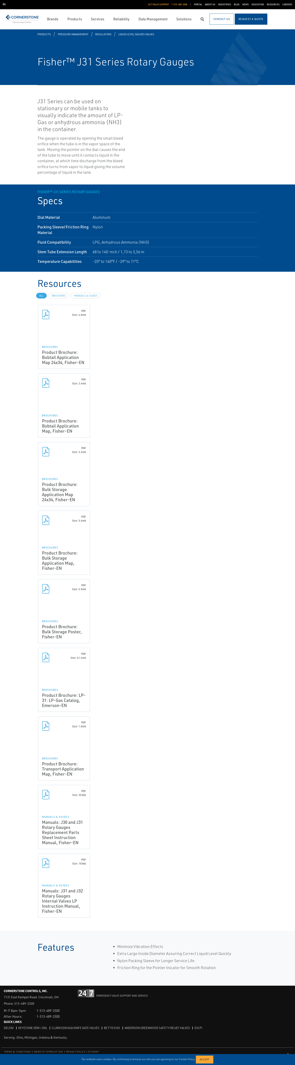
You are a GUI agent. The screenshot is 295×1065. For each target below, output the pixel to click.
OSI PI (201, 1028)
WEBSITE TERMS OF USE (48, 1051)
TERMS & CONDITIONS (17, 1051)
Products (44, 34)
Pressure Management (73, 34)
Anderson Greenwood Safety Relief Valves (159, 1028)
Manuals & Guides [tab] (86, 295)
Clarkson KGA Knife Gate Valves (76, 1028)
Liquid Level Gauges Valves (136, 34)
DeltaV (9, 1028)
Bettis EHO (114, 1028)
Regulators (103, 34)
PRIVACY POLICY (75, 1051)
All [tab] (41, 295)
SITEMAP (93, 1051)
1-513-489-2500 (49, 1010)
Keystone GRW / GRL (33, 1028)
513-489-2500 (24, 1003)
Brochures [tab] (59, 295)
